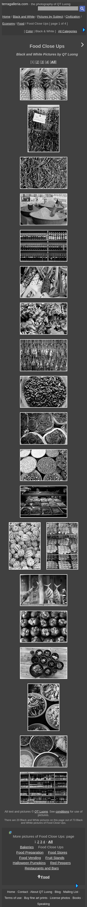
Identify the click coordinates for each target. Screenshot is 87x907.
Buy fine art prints (35, 898)
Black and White (24, 16)
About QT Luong (41, 892)
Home (6, 16)
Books (77, 898)
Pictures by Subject (50, 16)
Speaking (43, 904)
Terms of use (13, 898)
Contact (23, 892)
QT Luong (41, 811)
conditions (62, 811)
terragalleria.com (15, 4)
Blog (58, 892)
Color (29, 31)
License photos (60, 898)
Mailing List (70, 892)
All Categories (67, 31)
